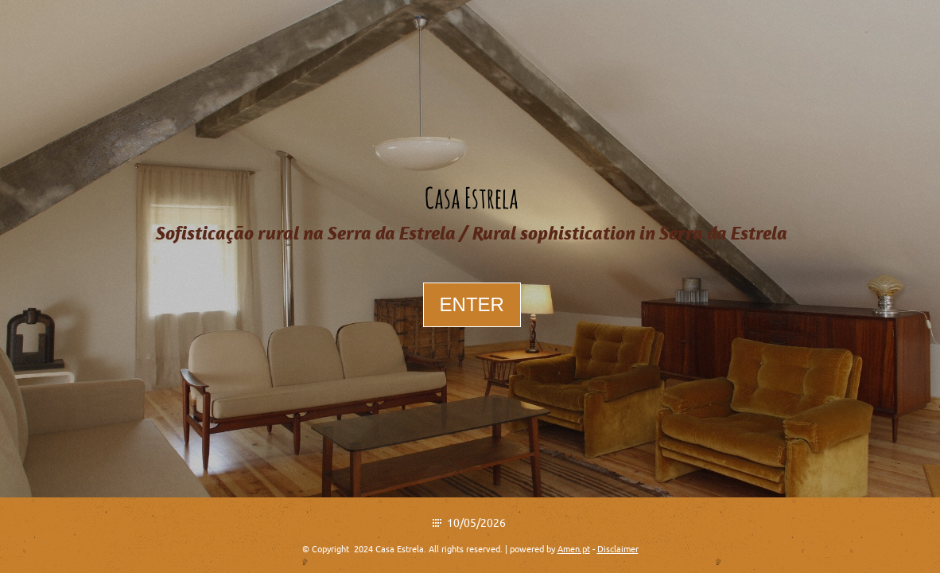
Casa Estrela (472, 197)
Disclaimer (618, 549)
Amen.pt (573, 549)
